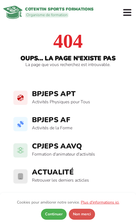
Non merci (82, 214)
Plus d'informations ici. (100, 202)
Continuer (54, 214)
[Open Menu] (127, 12)
